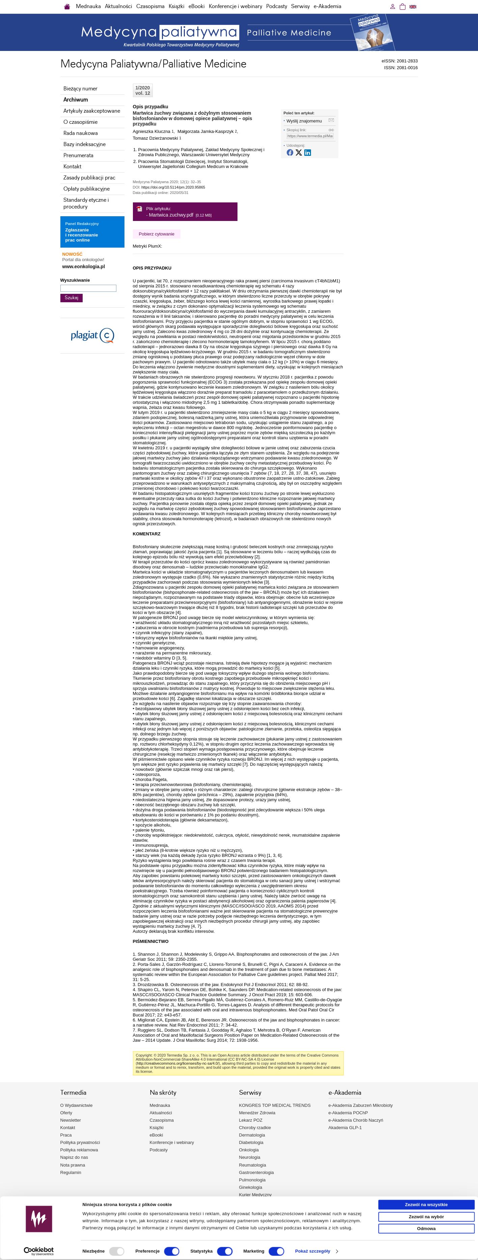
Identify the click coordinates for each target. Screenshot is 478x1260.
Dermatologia (252, 1135)
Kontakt (72, 167)
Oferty (66, 1112)
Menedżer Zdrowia (257, 1112)
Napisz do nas (74, 1157)
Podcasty (276, 6)
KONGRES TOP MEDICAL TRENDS (275, 1105)
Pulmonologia (252, 1179)
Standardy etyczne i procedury (86, 203)
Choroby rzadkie (255, 1127)
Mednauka (88, 6)
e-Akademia (327, 6)
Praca (66, 1135)
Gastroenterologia (256, 1172)
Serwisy (300, 6)
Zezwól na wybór (426, 1217)
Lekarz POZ (250, 1120)
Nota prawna (72, 1165)
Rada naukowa (80, 133)
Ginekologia (250, 1187)
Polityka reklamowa (79, 1149)
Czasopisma (150, 6)
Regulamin (70, 1172)
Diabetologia (251, 1142)
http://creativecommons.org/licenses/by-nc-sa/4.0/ (178, 1063)
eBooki (197, 6)
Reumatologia (252, 1165)
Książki (177, 6)
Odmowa (426, 1229)
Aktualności (118, 6)
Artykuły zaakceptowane (91, 111)
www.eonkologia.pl (83, 266)
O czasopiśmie (80, 122)
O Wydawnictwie (76, 1105)
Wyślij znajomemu (304, 120)
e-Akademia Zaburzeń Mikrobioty (361, 1105)
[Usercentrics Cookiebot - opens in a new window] (38, 1252)
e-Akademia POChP (348, 1112)
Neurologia (249, 1157)
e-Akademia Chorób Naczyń (356, 1120)
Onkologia (249, 1149)
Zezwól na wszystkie (426, 1205)
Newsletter (70, 1120)
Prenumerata (78, 156)
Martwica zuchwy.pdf (171, 215)
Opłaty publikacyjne (86, 189)
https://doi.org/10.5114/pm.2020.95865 (173, 187)
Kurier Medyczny (255, 1194)
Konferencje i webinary (235, 6)
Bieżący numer (80, 89)
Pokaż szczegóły (312, 1252)
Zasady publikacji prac (89, 178)
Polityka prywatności (80, 1142)
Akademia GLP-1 (345, 1127)
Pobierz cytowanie (157, 233)
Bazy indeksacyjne (84, 144)
